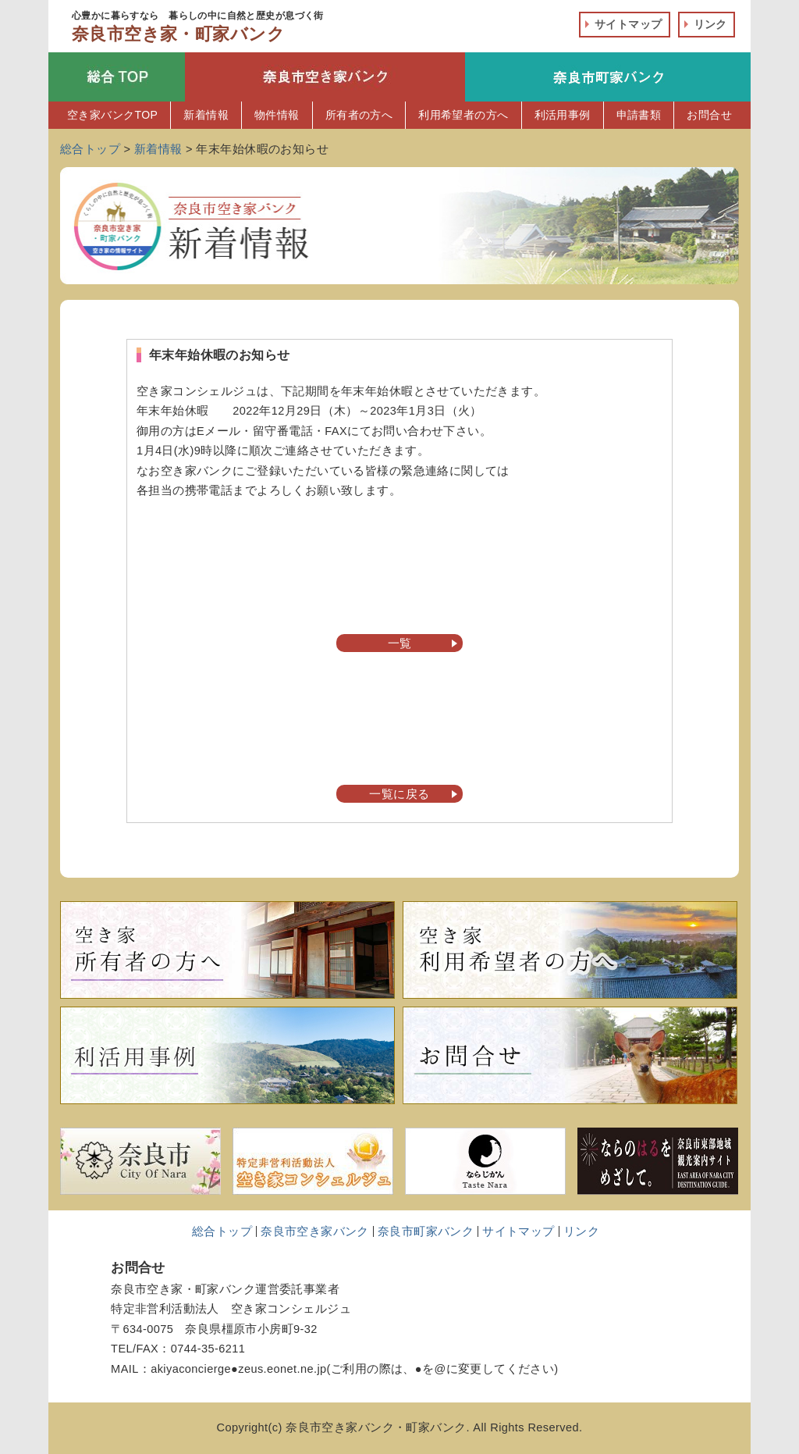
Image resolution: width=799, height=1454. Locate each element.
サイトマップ (628, 24)
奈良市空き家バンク (315, 1231)
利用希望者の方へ (463, 115)
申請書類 (639, 115)
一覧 (400, 643)
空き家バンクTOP (112, 115)
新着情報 (206, 115)
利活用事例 (562, 115)
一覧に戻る (399, 794)
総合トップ (222, 1231)
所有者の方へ (359, 115)
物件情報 (277, 115)
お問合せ (709, 115)
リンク (710, 24)
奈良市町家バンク (426, 1231)
